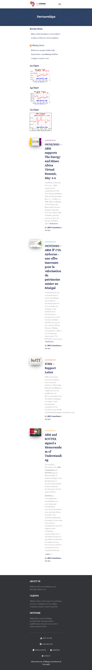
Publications (39, 650)
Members (55, 650)
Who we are (46, 638)
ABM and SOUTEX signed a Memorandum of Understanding (53, 447)
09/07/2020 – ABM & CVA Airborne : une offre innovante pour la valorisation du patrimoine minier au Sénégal (53, 267)
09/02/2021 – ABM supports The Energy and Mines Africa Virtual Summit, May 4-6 (53, 161)
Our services (46, 644)
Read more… (54, 223)
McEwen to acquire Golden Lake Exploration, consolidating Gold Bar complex (44, 54)
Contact (46, 656)
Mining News (38, 45)
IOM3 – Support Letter (50, 368)
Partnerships (50, 140)
